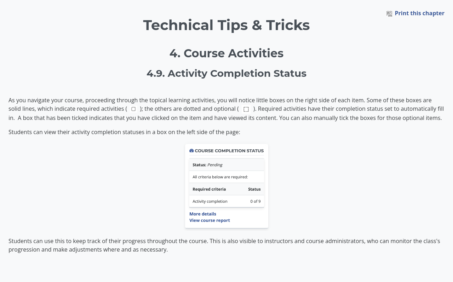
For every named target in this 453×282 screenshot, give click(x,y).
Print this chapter (415, 13)
